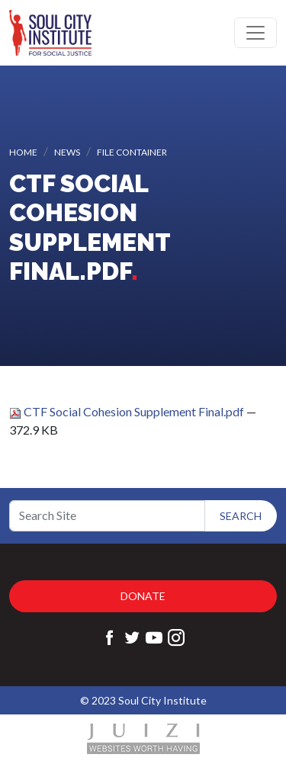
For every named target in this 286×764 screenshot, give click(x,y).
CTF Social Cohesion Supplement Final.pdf (127, 411)
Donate (143, 595)
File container (132, 152)
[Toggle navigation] (255, 33)
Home (23, 152)
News (67, 152)
